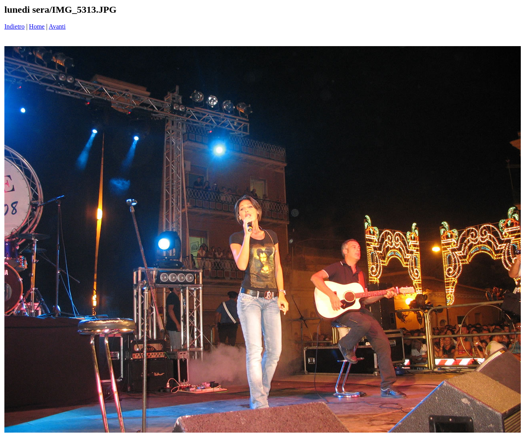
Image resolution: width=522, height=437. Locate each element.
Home (37, 26)
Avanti (57, 26)
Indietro (14, 26)
